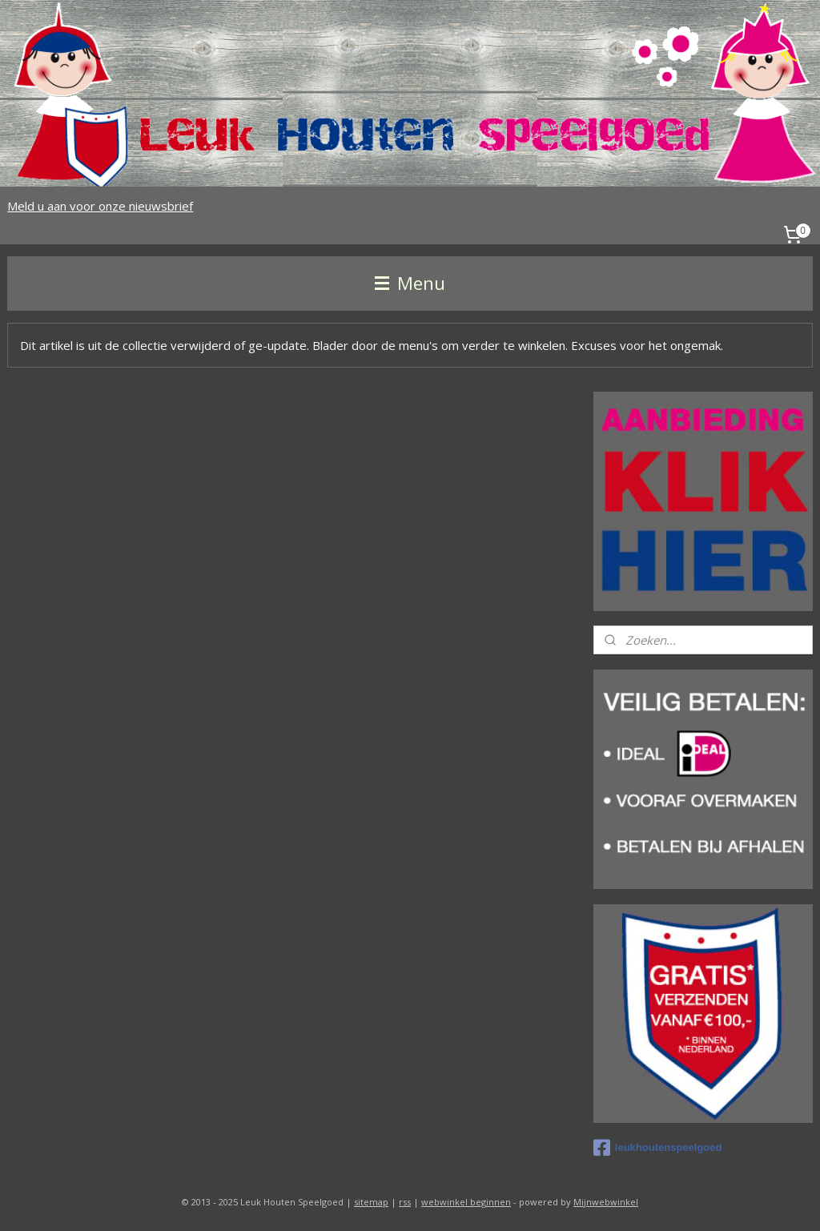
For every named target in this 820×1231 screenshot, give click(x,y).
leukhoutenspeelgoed (657, 1147)
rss (405, 1202)
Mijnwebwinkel (605, 1202)
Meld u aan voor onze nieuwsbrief (100, 206)
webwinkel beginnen (466, 1202)
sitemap (371, 1202)
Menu (410, 283)
